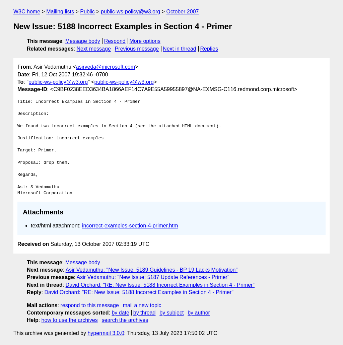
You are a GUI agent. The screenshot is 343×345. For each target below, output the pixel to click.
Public (87, 11)
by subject (171, 313)
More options (145, 41)
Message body (82, 41)
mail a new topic (142, 305)
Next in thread (179, 49)
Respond (115, 41)
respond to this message (89, 305)
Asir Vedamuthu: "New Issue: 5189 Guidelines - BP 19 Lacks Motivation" (152, 270)
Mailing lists (60, 11)
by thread (144, 313)
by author (199, 313)
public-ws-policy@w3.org (130, 11)
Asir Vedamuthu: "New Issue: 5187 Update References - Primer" (153, 277)
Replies (209, 49)
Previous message (137, 49)
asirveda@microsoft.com (105, 67)
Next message (94, 49)
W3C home (26, 11)
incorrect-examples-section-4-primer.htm (130, 225)
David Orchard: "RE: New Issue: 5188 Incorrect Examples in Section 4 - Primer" (160, 285)
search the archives (125, 320)
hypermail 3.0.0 (105, 333)
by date (120, 313)
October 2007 (182, 11)
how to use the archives (70, 320)
